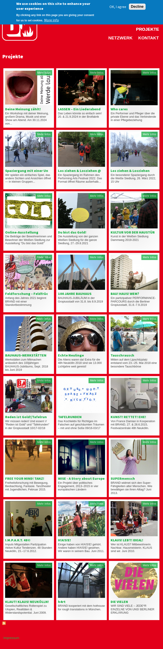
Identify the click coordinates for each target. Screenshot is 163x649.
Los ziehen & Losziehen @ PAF (83, 170)
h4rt (62, 601)
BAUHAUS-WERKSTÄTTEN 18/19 (30, 355)
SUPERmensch (123, 478)
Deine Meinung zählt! (23, 109)
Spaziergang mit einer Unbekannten (36, 170)
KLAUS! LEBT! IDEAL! (127, 540)
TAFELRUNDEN (70, 417)
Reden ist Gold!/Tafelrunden (29, 417)
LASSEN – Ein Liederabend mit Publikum (91, 109)
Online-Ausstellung (21, 232)
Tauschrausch (122, 355)
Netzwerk (120, 38)
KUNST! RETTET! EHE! (128, 417)
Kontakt (148, 38)
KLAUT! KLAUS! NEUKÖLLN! (27, 601)
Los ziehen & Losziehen (130, 170)
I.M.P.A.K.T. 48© (18, 540)
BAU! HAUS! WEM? (125, 293)
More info (51, 18)
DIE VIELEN (119, 601)
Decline (137, 4)
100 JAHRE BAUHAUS (74, 293)
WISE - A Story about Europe (81, 478)
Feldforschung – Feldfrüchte (29, 293)
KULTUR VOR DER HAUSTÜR (133, 232)
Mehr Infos (44, 72)
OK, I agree (117, 4)
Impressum (11, 638)
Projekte (147, 29)
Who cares (119, 109)
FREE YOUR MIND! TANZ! (24, 478)
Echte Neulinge (71, 355)
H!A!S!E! (64, 540)
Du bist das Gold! (72, 232)
